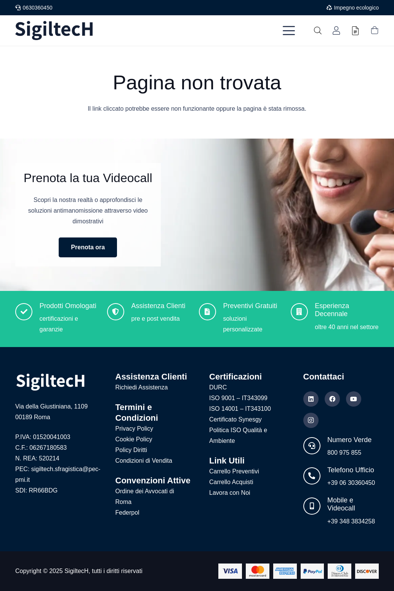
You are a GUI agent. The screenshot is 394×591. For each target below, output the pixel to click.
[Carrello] (374, 30)
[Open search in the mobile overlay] (318, 30)
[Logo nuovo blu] (54, 30)
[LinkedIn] (311, 399)
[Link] (336, 31)
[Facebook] (332, 399)
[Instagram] (311, 420)
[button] (289, 30)
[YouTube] (353, 399)
